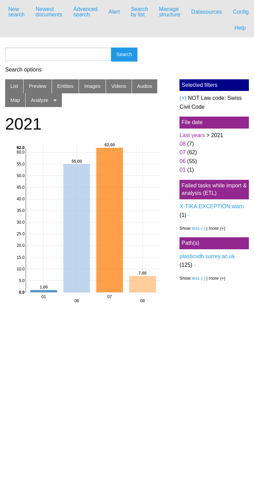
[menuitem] (16, 12)
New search (16, 11)
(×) (182, 98)
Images (92, 86)
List (14, 86)
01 (182, 170)
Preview (37, 86)
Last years (192, 135)
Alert (114, 12)
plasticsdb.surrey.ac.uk (207, 256)
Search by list (139, 11)
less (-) (198, 228)
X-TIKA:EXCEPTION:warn (211, 206)
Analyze (39, 100)
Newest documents (49, 11)
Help (240, 28)
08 (182, 144)
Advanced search (85, 11)
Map (15, 100)
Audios (144, 86)
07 (182, 152)
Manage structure (169, 11)
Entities (65, 86)
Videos (118, 86)
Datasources (206, 12)
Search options (23, 69)
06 (182, 161)
